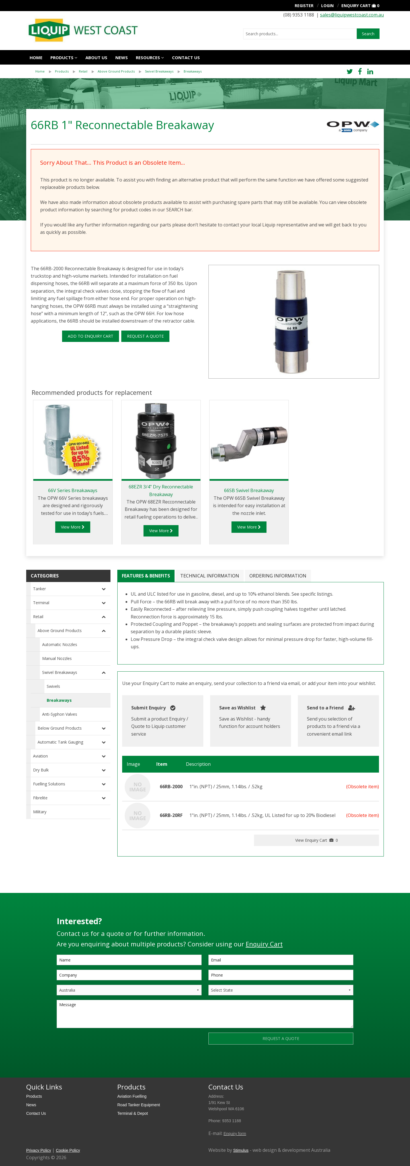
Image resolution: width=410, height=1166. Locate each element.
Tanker (39, 588)
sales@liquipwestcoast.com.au (352, 15)
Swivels (53, 686)
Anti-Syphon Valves (59, 714)
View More (73, 527)
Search (368, 33)
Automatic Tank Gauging (60, 742)
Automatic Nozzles (59, 644)
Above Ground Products (116, 71)
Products (61, 57)
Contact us (186, 57)
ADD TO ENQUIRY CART (90, 336)
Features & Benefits (146, 576)
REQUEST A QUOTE (145, 336)
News (121, 57)
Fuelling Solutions (49, 784)
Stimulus (241, 1150)
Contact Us (36, 1113)
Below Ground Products (60, 728)
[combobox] (299, 34)
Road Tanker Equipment (138, 1105)
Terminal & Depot (132, 1113)
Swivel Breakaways (159, 71)
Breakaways (193, 71)
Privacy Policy (38, 1150)
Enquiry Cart (356, 5)
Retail (83, 71)
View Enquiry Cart (316, 840)
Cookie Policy (68, 1150)
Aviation (40, 756)
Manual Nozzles (57, 658)
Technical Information (209, 576)
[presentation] (100, 1044)
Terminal (41, 602)
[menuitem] (45, 71)
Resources (148, 57)
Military (39, 811)
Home (36, 57)
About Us (96, 57)
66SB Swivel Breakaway (249, 490)
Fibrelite (40, 797)
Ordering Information (277, 576)
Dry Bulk (41, 770)
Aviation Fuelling (131, 1096)
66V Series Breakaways (72, 490)
